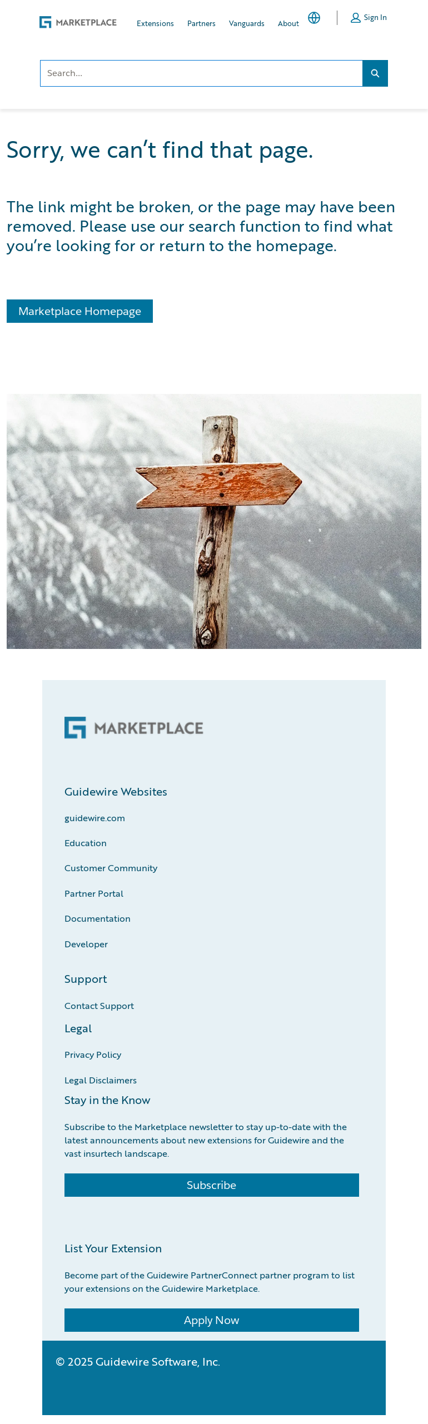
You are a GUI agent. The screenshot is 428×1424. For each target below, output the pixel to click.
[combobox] (201, 73)
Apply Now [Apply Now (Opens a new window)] (211, 1320)
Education (85, 842)
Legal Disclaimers (100, 1079)
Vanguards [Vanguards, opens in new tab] (247, 23)
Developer (86, 943)
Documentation (97, 918)
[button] (369, 18)
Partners (201, 23)
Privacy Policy (92, 1054)
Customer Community (110, 867)
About (288, 23)
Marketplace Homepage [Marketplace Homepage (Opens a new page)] (79, 311)
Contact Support (99, 1005)
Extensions (155, 23)
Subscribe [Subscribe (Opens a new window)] (211, 1185)
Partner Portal (93, 893)
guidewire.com (94, 817)
